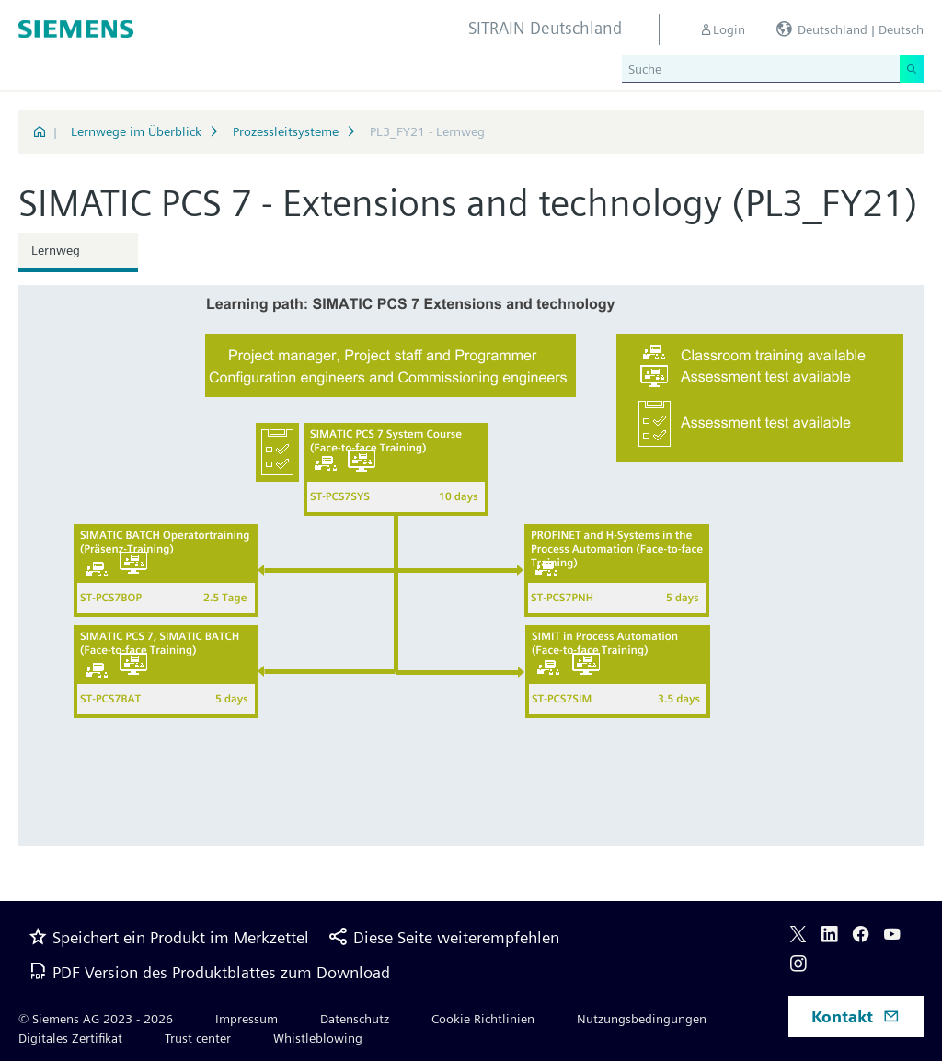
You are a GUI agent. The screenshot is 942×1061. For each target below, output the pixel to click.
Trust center (198, 1038)
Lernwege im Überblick (136, 131)
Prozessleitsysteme (286, 131)
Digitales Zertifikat (70, 1038)
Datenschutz (354, 1018)
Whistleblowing (317, 1038)
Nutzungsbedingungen (641, 1018)
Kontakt (855, 1016)
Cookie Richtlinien (482, 1018)
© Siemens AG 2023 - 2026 (95, 1018)
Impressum (246, 1018)
